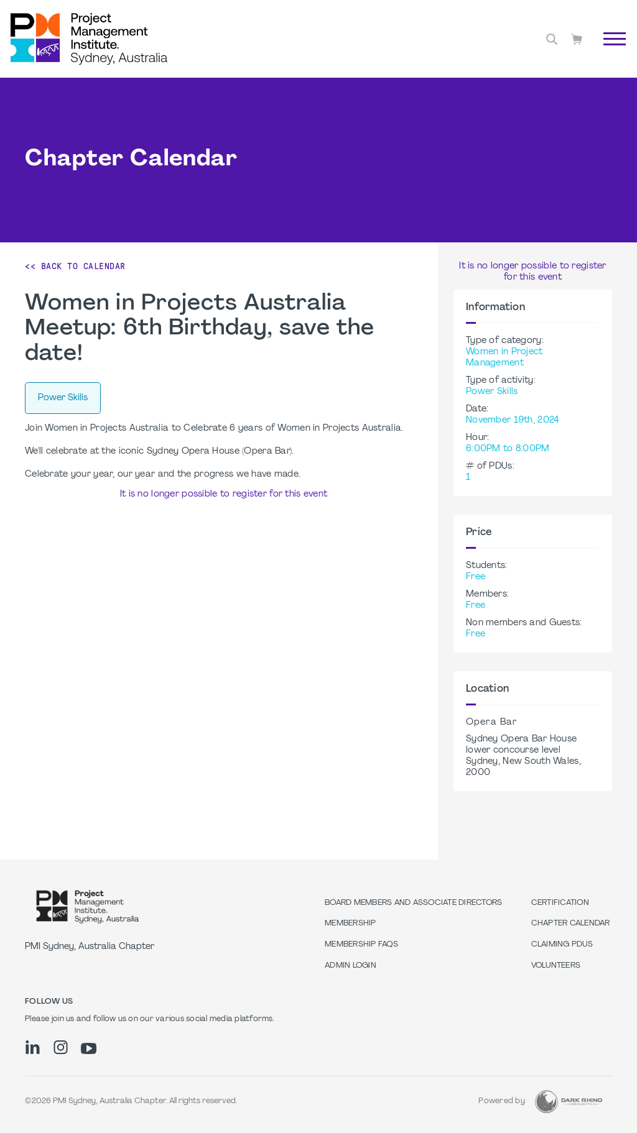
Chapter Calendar (570, 923)
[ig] (60, 1047)
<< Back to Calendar (75, 266)
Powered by (501, 1101)
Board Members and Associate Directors (413, 903)
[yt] (88, 1048)
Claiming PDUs (562, 944)
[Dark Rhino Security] (568, 1101)
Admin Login (350, 966)
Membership (350, 923)
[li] (32, 1047)
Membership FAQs (361, 944)
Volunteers (556, 966)
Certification (560, 903)
